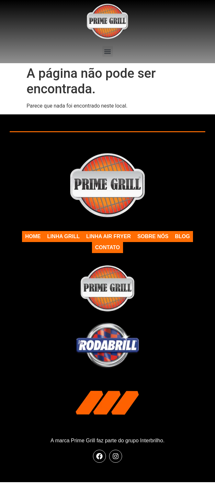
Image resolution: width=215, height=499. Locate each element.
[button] (107, 51)
